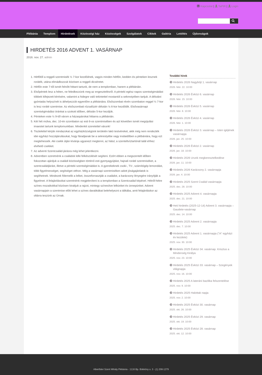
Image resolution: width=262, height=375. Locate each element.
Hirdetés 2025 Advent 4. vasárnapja (195, 193)
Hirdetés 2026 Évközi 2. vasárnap (193, 145)
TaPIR (220, 6)
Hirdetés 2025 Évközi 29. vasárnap (194, 316)
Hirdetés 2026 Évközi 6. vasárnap (193, 94)
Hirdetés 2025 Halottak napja (190, 292)
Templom (49, 33)
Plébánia (32, 33)
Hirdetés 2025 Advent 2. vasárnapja (195, 221)
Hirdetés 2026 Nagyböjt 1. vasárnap (195, 82)
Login (233, 6)
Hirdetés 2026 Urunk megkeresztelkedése (198, 157)
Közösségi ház (89, 33)
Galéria (166, 33)
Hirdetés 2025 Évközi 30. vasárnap (194, 304)
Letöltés (182, 33)
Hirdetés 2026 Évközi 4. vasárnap (193, 118)
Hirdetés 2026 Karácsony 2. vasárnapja (197, 169)
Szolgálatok (134, 33)
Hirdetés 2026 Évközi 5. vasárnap (193, 106)
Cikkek (151, 33)
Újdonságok (200, 33)
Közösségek (113, 33)
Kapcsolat (207, 6)
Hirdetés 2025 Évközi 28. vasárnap (194, 328)
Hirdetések (68, 33)
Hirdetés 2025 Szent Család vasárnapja (197, 181)
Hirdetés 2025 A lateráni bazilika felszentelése (201, 280)
